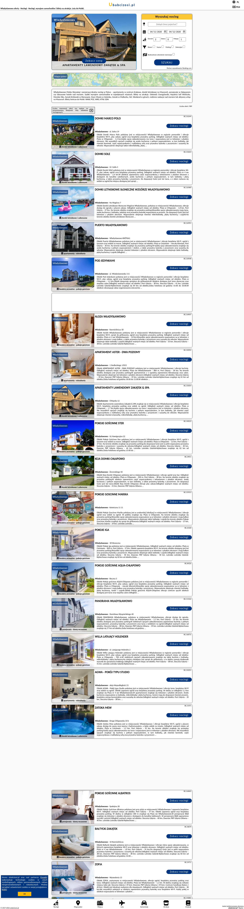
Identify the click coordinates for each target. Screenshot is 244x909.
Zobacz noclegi (179, 125)
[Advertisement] (122, 764)
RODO (4, 889)
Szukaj (166, 62)
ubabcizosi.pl (122, 5)
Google (44, 877)
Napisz (241, 908)
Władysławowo (60, 121)
